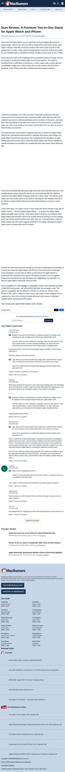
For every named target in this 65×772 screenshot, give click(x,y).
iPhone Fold (22, 9)
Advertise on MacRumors (13, 592)
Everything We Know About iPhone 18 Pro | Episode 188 (27, 744)
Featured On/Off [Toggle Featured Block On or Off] (6, 768)
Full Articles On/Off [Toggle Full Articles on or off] (18, 768)
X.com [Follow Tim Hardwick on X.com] (38, 621)
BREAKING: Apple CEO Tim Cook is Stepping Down (26, 680)
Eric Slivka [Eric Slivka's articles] (36, 602)
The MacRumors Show (16, 707)
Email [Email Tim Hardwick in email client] (34, 621)
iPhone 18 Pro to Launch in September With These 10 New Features (35, 543)
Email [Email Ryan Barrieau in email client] (34, 637)
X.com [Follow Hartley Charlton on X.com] (7, 629)
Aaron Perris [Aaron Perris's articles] (36, 641)
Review (39, 304)
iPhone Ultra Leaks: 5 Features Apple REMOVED (25, 660)
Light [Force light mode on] (40, 768)
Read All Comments (32, 520)
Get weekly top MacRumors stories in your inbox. (32, 316)
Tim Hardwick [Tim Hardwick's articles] (37, 617)
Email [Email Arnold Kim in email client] (2, 605)
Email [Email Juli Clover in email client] (2, 613)
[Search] (59, 4)
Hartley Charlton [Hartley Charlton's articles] (6, 625)
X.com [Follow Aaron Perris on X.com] (38, 645)
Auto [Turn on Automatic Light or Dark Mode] (37, 768)
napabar (12, 380)
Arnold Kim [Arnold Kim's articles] (4, 602)
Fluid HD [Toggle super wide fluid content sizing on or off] (31, 768)
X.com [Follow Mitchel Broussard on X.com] (7, 621)
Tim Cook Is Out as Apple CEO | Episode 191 (24, 715)
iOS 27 (33, 9)
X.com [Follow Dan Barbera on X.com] (7, 637)
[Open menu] (2, 3)
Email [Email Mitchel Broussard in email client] (2, 621)
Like (19, 374)
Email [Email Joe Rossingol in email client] (34, 613)
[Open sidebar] (62, 3)
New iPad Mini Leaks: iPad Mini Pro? (21, 690)
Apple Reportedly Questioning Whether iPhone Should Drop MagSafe (35, 552)
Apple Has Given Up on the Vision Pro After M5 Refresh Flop (32, 533)
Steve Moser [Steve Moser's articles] (5, 641)
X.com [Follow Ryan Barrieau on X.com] (38, 637)
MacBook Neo (45, 9)
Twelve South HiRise (28, 211)
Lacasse (12, 466)
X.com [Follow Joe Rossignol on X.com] (38, 613)
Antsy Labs (10, 304)
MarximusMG (13, 422)
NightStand (42, 278)
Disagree (24, 374)
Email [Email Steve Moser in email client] (2, 645)
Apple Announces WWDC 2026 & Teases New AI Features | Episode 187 (33, 754)
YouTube (8, 653)
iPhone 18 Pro (8, 9)
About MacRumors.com (12, 585)
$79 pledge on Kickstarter (28, 286)
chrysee (11, 506)
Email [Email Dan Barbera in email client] (2, 637)
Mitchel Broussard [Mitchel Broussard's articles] (6, 617)
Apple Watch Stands (23, 304)
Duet (54, 58)
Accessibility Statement (7, 765)
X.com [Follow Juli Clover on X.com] (7, 613)
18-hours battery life (44, 42)
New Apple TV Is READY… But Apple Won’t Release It (27, 699)
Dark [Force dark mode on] (44, 768)
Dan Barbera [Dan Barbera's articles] (5, 633)
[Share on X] (56, 310)
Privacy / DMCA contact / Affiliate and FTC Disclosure (16, 762)
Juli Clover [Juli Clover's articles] (4, 610)
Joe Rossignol (39, 36)
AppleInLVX (13, 491)
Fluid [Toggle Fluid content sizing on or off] (26, 768)
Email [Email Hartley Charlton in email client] (2, 629)
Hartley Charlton (43, 555)
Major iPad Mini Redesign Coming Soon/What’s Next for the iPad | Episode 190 (35, 724)
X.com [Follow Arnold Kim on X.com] (7, 605)
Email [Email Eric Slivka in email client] (34, 605)
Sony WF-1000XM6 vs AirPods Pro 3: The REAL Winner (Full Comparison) (34, 670)
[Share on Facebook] (61, 310)
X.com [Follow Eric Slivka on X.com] (38, 605)
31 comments (5, 310)
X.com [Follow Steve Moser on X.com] (7, 645)
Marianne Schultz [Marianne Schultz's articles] (38, 625)
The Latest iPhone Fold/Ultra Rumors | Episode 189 (26, 734)
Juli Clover (42, 535)
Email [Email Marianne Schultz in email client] (34, 629)
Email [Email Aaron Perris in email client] (34, 645)
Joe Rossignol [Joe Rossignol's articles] (37, 610)
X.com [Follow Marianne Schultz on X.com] (38, 629)
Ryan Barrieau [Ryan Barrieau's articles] (37, 633)
